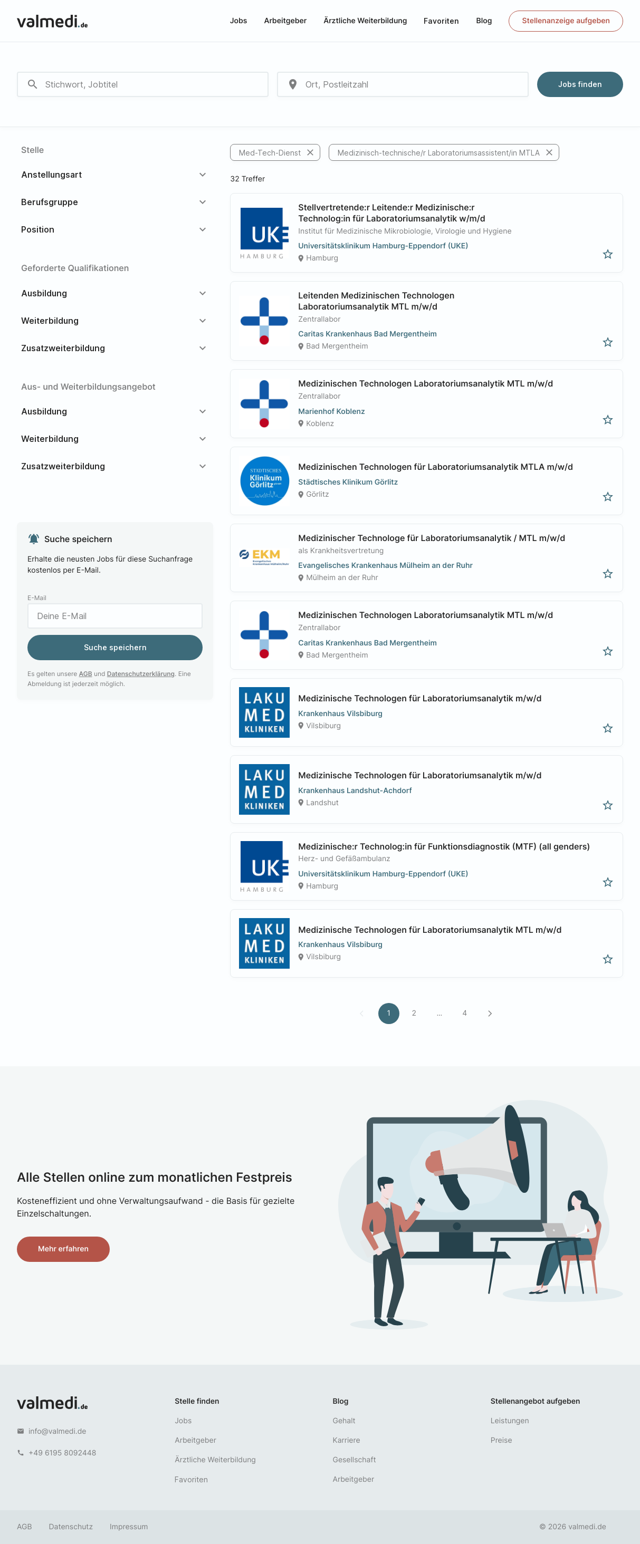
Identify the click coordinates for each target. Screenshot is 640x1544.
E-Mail (36, 598)
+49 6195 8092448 (62, 1453)
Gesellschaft (354, 1459)
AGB (85, 674)
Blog (484, 20)
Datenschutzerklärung (141, 674)
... (439, 1013)
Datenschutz (71, 1526)
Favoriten (441, 20)
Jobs (238, 20)
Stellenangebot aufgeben (535, 1401)
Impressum (129, 1526)
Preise (501, 1440)
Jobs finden (580, 84)
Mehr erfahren (63, 1248)
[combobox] (143, 84)
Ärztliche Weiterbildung (365, 20)
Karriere (346, 1440)
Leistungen (510, 1420)
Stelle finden (197, 1401)
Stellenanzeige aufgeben (566, 20)
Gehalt (344, 1420)
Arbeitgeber (285, 20)
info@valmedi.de (57, 1431)
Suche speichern (115, 647)
